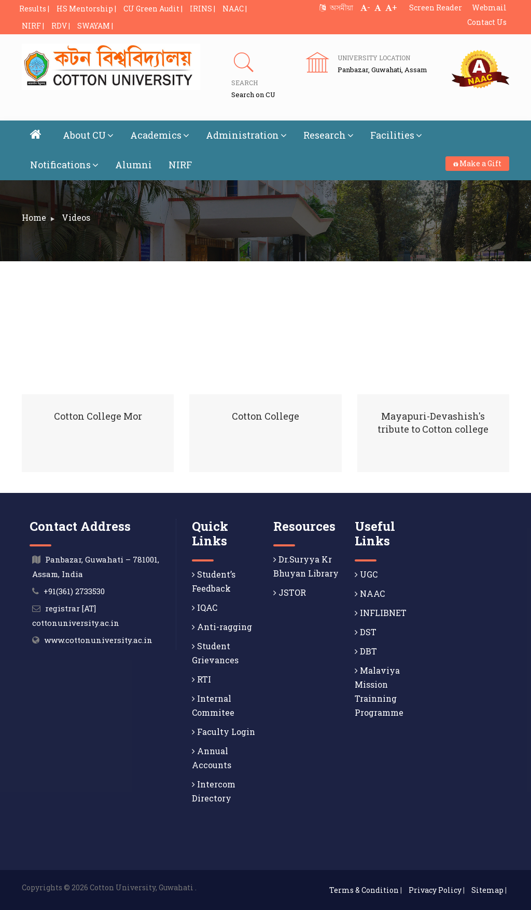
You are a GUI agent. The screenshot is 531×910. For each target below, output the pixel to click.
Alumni (133, 164)
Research (328, 135)
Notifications (64, 164)
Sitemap (487, 890)
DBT (366, 651)
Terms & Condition (364, 890)
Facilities (396, 135)
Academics (159, 135)
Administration (246, 135)
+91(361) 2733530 (74, 591)
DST (365, 631)
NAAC (370, 593)
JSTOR (289, 592)
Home (34, 217)
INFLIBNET (381, 612)
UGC (366, 574)
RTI (201, 679)
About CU (88, 135)
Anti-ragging (222, 626)
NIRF (180, 164)
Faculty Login (223, 731)
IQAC (204, 607)
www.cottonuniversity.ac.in (98, 640)
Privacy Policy (435, 890)
